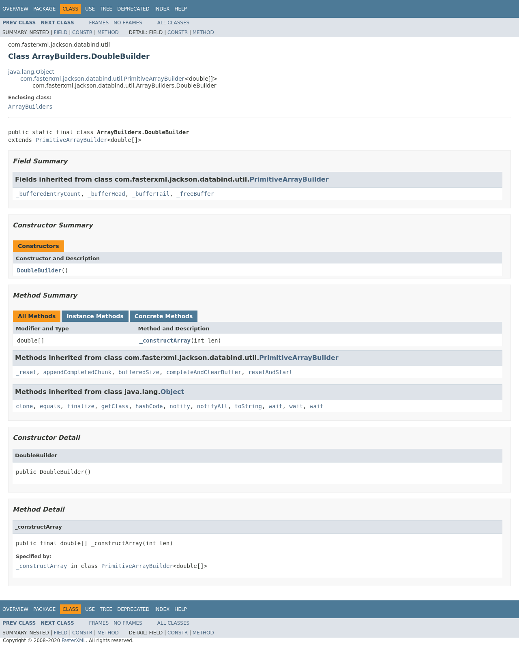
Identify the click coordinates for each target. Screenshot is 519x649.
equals (50, 406)
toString (248, 406)
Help (180, 9)
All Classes (173, 23)
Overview (15, 9)
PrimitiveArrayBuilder (71, 140)
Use (90, 9)
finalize (80, 406)
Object (172, 392)
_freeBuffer (195, 194)
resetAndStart (270, 372)
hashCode (149, 406)
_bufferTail (151, 194)
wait (276, 406)
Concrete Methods (164, 316)
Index (162, 9)
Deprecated (133, 9)
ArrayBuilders (30, 106)
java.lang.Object (31, 72)
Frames (99, 23)
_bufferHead (106, 194)
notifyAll (212, 406)
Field (60, 32)
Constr (82, 32)
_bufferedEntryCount (48, 194)
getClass (115, 406)
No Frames (128, 23)
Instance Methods (94, 316)
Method (108, 32)
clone (24, 406)
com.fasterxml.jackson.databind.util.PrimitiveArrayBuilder (102, 78)
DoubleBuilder (39, 270)
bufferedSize (138, 372)
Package (44, 9)
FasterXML (74, 640)
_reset (26, 372)
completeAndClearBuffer (203, 372)
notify (179, 406)
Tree (106, 9)
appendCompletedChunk (77, 372)
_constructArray (165, 340)
